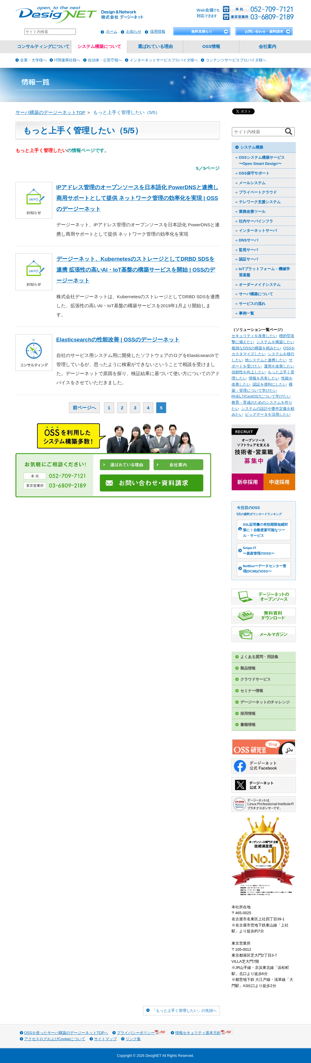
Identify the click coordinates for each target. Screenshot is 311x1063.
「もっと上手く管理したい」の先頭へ (184, 1010)
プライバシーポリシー (141, 1032)
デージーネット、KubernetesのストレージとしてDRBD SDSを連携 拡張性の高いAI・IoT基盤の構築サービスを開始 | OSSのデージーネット (135, 270)
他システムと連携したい (266, 360)
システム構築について (99, 46)
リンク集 (133, 1039)
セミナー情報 (251, 690)
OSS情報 (211, 46)
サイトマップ (105, 1039)
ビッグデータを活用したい (268, 414)
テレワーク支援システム (260, 202)
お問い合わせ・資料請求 (264, 32)
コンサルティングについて (43, 46)
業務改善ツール (252, 211)
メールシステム (252, 183)
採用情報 (157, 31)
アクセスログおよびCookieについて (54, 1039)
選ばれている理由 (155, 46)
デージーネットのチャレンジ (265, 702)
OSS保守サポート (254, 173)
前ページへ (84, 407)
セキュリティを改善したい (254, 336)
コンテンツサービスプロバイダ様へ (236, 60)
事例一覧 (246, 313)
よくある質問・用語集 (259, 657)
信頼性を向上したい (249, 372)
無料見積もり (201, 32)
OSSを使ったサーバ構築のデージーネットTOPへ (66, 1033)
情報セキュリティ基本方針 (203, 1032)
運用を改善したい (279, 366)
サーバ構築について (256, 294)
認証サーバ (248, 259)
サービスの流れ (252, 303)
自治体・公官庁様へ (105, 60)
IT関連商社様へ (67, 60)
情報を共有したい (264, 378)
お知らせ (133, 31)
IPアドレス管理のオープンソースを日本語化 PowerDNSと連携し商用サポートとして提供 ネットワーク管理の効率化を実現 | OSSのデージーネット (137, 198)
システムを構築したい (275, 342)
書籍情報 (248, 724)
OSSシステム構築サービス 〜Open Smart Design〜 (262, 160)
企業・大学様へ (33, 60)
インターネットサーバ (258, 230)
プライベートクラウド (258, 192)
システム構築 (251, 147)
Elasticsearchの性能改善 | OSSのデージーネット (118, 339)
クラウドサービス (255, 679)
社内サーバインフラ (256, 221)
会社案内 (267, 46)
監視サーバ (248, 250)
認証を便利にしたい (270, 384)
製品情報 (248, 668)
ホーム (111, 31)
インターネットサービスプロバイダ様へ (164, 60)
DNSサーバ (248, 240)
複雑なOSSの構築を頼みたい (256, 348)
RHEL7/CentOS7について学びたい (261, 396)
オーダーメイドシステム (260, 284)
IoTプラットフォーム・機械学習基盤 (264, 272)
